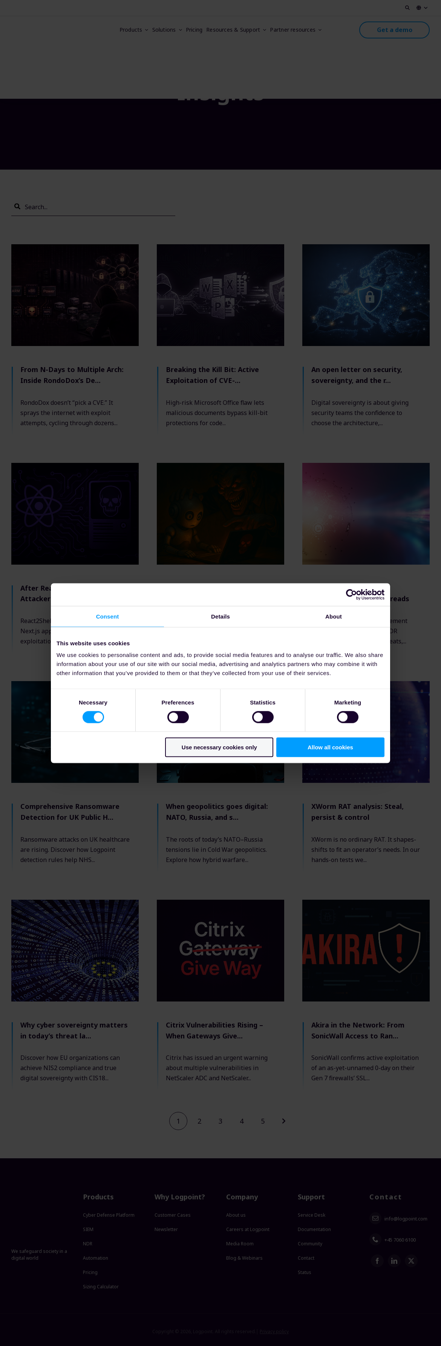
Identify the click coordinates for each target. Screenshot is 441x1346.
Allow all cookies (330, 747)
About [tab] (333, 616)
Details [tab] (220, 616)
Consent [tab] (107, 616)
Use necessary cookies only (219, 747)
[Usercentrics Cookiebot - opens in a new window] (351, 594)
